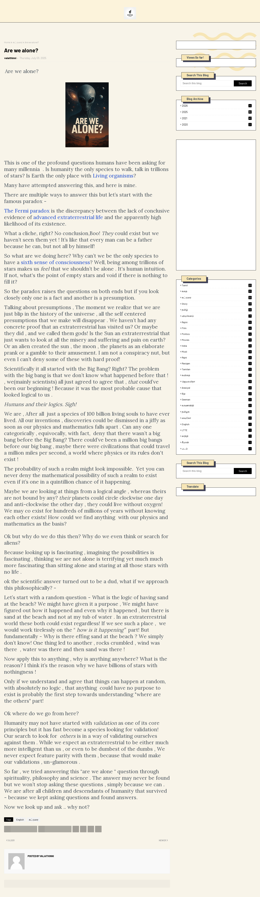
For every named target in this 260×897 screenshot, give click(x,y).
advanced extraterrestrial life (68, 217)
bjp (217, 393)
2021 (217, 118)
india (217, 345)
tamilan (217, 369)
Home (7, 42)
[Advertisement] (210, 205)
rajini (217, 322)
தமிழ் (217, 309)
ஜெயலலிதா (217, 381)
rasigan (217, 363)
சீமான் (217, 442)
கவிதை (217, 375)
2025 (217, 112)
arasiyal (217, 387)
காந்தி (217, 436)
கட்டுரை (17, 42)
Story (217, 303)
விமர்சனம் (217, 316)
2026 (217, 105)
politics (217, 333)
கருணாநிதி (217, 405)
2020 (217, 124)
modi (217, 351)
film (217, 328)
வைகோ (217, 418)
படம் (217, 448)
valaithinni (10, 58)
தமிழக (217, 411)
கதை (217, 291)
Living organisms (113, 175)
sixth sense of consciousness (55, 262)
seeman (217, 399)
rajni (217, 357)
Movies (217, 339)
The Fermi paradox (27, 211)
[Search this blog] (207, 83)
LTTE (217, 430)
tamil (217, 285)
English (20, 819)
